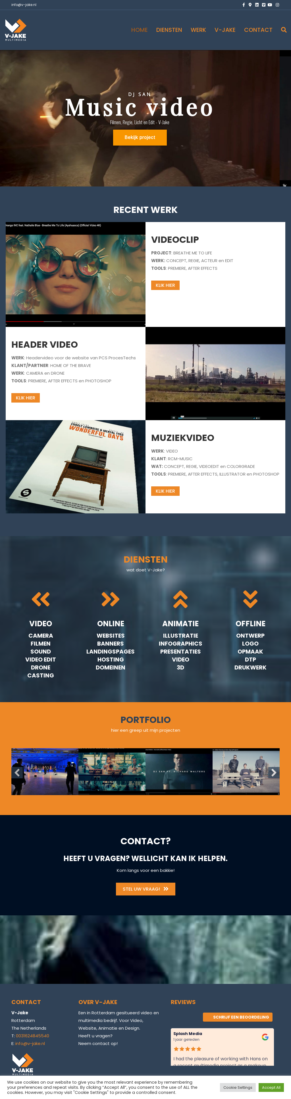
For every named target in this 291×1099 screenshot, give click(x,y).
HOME (139, 30)
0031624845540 (32, 1036)
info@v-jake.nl (23, 4)
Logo (250, 644)
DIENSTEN (169, 30)
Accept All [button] (271, 1087)
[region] (145, 118)
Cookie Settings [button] (237, 1087)
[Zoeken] (282, 29)
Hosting (110, 659)
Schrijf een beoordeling (237, 1017)
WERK (198, 30)
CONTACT (258, 30)
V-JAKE (225, 30)
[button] (17, 772)
